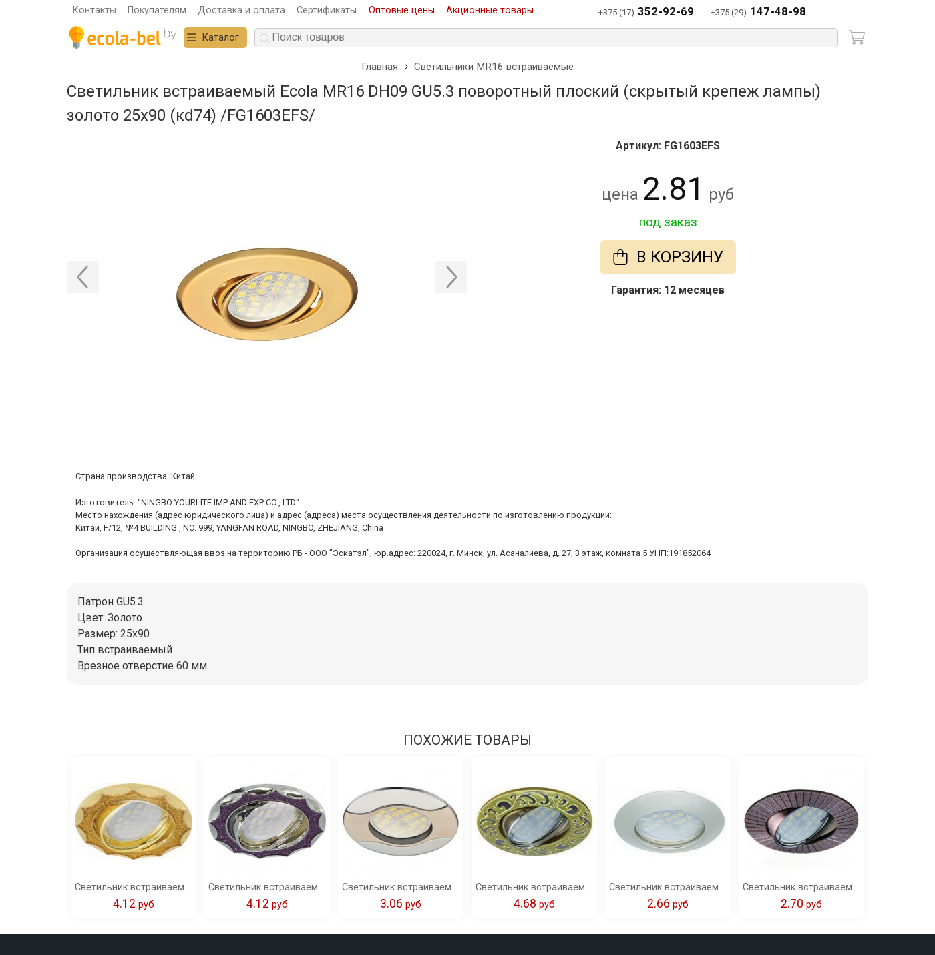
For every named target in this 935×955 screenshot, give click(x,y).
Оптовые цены (402, 10)
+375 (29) (758, 12)
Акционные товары (490, 10)
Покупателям (157, 10)
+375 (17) (646, 12)
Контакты (94, 10)
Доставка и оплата (241, 10)
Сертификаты (327, 10)
